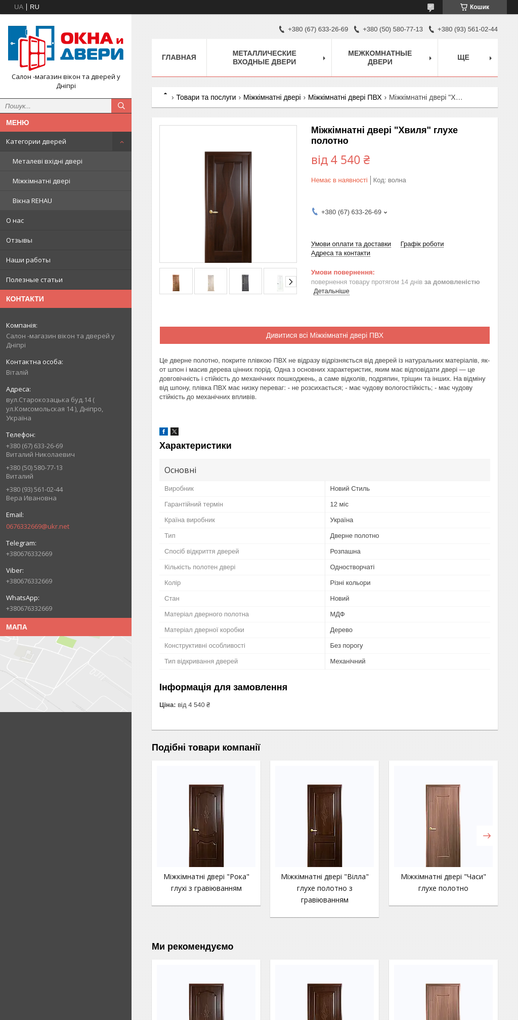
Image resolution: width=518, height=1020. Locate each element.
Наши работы (28, 259)
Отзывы (19, 240)
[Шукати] (121, 105)
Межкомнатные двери (380, 57)
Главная (179, 57)
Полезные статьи (34, 279)
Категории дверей (36, 141)
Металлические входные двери (264, 57)
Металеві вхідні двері (47, 161)
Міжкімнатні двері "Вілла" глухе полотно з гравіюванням (325, 888)
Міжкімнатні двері (41, 180)
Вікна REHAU (32, 200)
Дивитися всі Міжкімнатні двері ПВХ (324, 335)
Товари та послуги (206, 97)
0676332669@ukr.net (37, 526)
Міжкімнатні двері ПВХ (345, 97)
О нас (15, 220)
